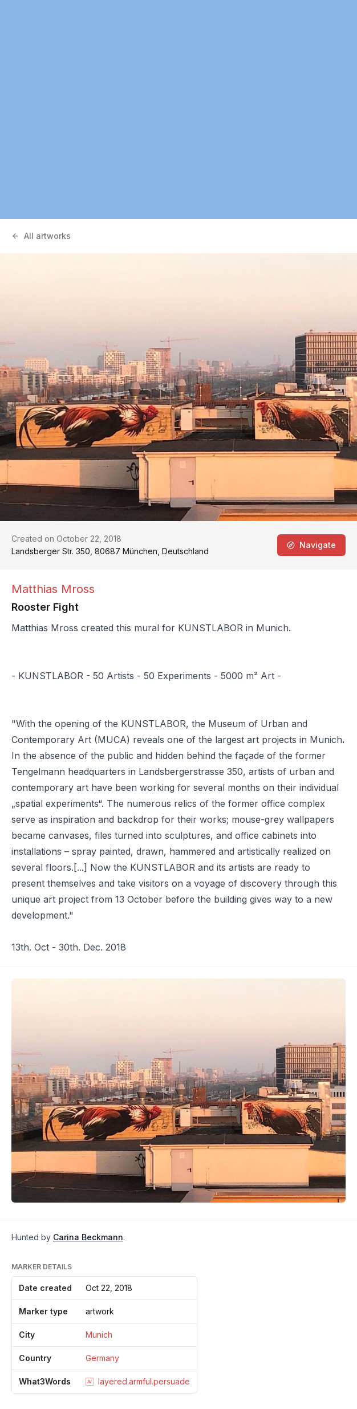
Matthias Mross (53, 589)
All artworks (41, 236)
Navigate (311, 545)
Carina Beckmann (88, 1237)
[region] (178, 109)
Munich (99, 1334)
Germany (102, 1358)
